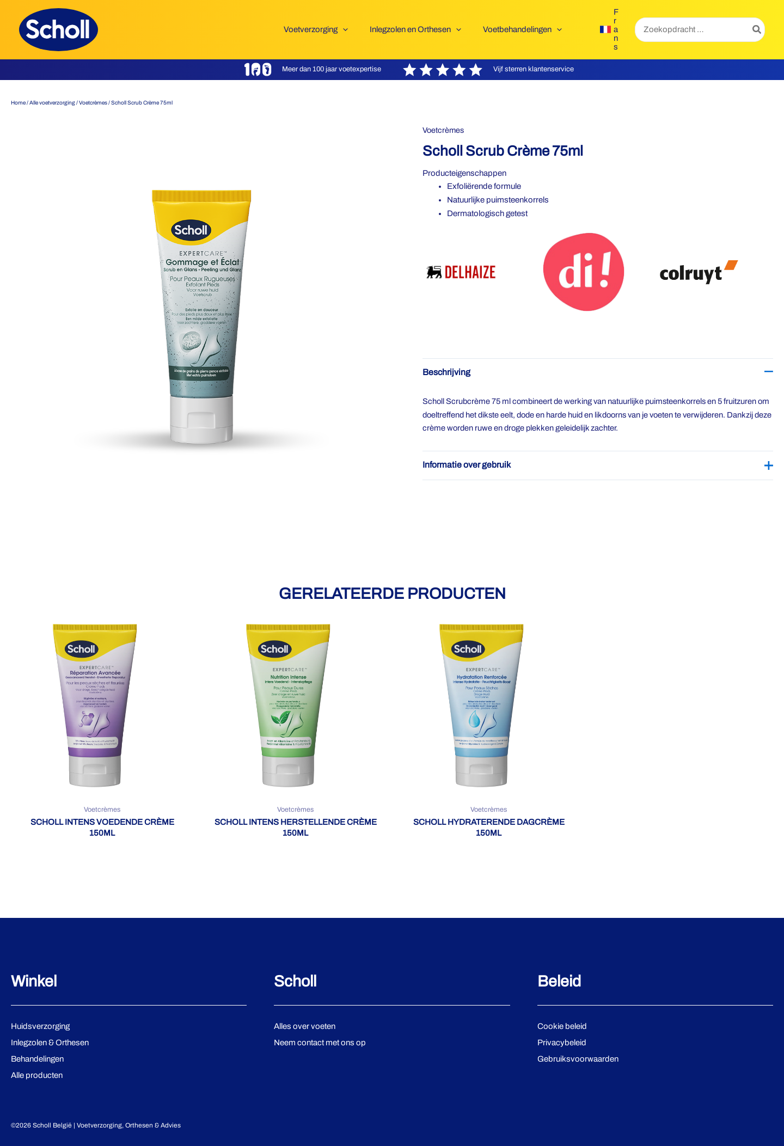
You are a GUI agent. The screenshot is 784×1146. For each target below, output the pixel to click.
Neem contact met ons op (320, 1042)
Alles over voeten (304, 1026)
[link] (609, 29)
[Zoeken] (757, 29)
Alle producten (37, 1075)
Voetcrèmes (93, 103)
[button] (356, 29)
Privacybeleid (561, 1042)
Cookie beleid (562, 1026)
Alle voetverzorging (52, 103)
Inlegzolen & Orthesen (50, 1042)
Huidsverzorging (40, 1026)
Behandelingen (37, 1059)
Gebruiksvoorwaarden (577, 1059)
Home (18, 103)
